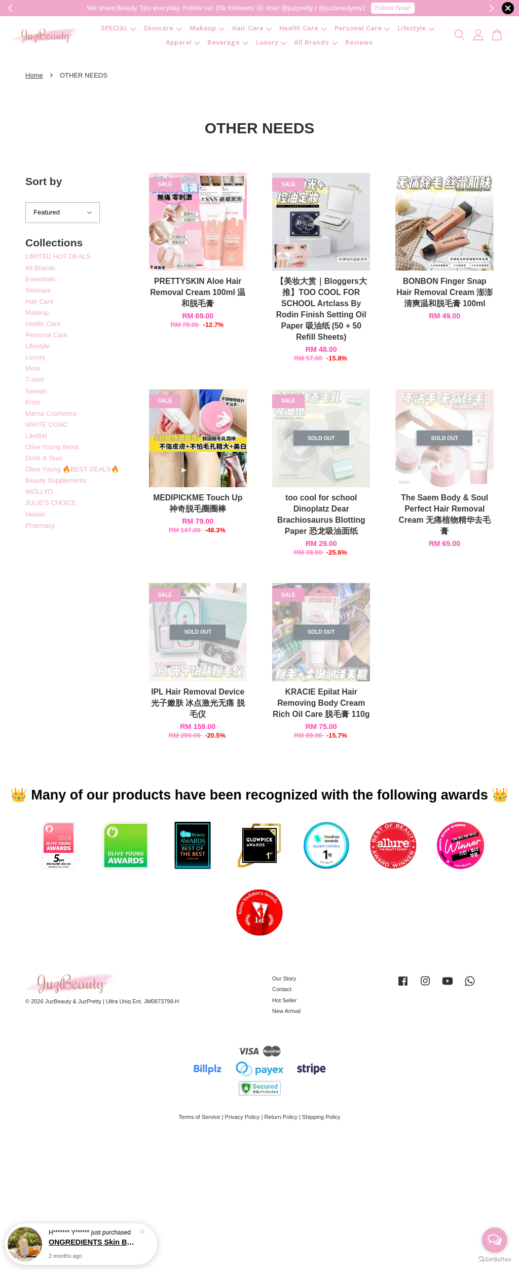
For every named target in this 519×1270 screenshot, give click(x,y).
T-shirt (34, 379)
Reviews (359, 42)
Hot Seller (284, 1000)
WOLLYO (39, 491)
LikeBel (36, 436)
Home (34, 75)
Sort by (43, 181)
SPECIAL (118, 28)
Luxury (271, 42)
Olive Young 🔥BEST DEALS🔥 (72, 469)
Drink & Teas (43, 458)
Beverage (227, 42)
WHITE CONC (46, 424)
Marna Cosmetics (51, 413)
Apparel (183, 42)
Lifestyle (415, 28)
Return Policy (281, 1117)
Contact (281, 989)
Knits (32, 402)
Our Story (284, 978)
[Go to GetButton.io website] (494, 1259)
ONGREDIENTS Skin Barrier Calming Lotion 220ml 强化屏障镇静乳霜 (93, 1242)
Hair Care (252, 28)
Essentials (40, 279)
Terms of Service (199, 1117)
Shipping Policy (321, 1117)
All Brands (316, 42)
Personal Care (362, 28)
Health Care (303, 28)
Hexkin (35, 514)
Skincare (162, 28)
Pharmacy (40, 525)
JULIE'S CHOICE (51, 502)
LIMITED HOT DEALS (57, 256)
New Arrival (286, 1011)
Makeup (207, 28)
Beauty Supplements (55, 480)
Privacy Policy (242, 1117)
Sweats (36, 391)
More (33, 368)
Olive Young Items (52, 447)
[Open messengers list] (494, 1240)
